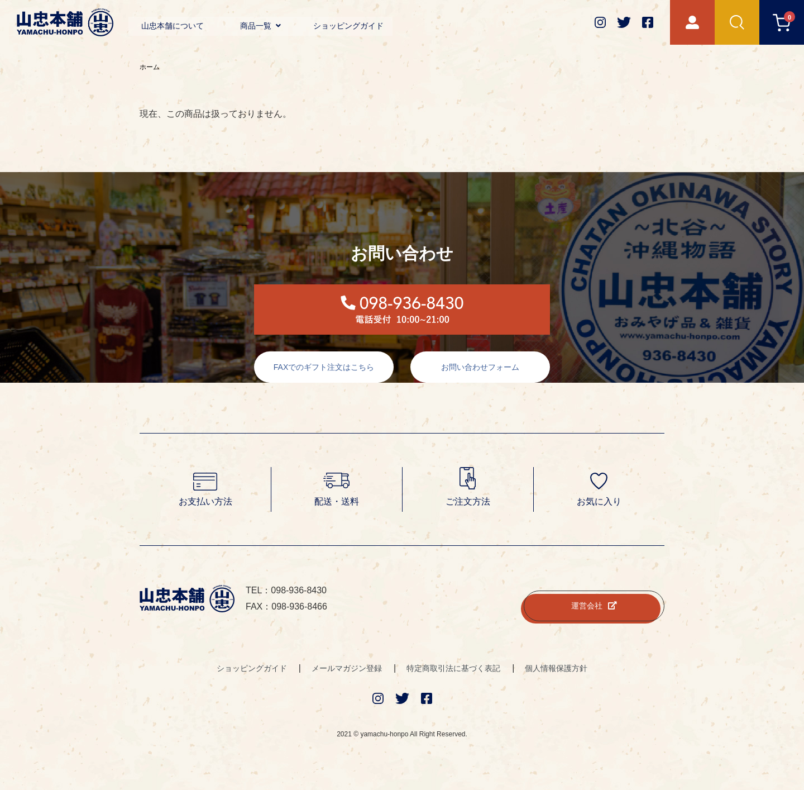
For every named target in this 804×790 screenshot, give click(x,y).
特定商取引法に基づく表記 (453, 668)
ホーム (150, 67)
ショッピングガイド (348, 25)
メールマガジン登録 (347, 668)
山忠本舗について (172, 25)
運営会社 (594, 605)
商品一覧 (260, 25)
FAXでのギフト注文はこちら (324, 367)
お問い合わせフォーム (480, 367)
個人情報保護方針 (556, 668)
